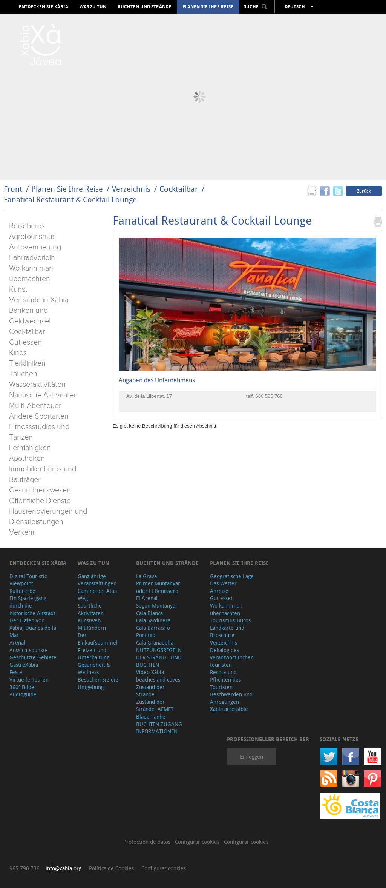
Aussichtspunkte (28, 650)
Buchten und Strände (144, 7)
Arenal (17, 642)
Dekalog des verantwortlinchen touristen (232, 657)
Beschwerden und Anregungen (231, 698)
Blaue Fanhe (150, 716)
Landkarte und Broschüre (227, 631)
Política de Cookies (111, 868)
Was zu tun (93, 7)
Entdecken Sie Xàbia (43, 7)
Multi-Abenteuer (35, 405)
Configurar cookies (198, 841)
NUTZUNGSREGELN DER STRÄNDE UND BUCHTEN (159, 657)
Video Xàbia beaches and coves (158, 675)
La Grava (146, 576)
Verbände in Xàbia (38, 300)
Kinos (18, 352)
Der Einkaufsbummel (98, 638)
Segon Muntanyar (157, 605)
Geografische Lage (232, 576)
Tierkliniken (27, 363)
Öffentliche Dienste (40, 500)
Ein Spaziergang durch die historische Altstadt (32, 605)
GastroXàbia (23, 664)
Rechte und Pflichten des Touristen (225, 679)
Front (13, 189)
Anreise (219, 590)
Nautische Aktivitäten (43, 395)
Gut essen (25, 342)
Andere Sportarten (39, 416)
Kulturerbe (22, 590)
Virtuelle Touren (29, 679)
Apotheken (27, 458)
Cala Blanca (149, 613)
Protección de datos (147, 841)
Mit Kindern (92, 627)
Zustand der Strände (150, 690)
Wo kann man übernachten (226, 609)
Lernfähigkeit (30, 447)
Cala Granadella (154, 642)
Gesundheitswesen (40, 490)
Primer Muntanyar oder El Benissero (158, 587)
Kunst (18, 289)
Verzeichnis (132, 189)
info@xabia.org (63, 868)
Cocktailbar (178, 189)
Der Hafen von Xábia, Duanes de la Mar (32, 628)
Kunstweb (89, 620)
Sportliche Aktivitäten (91, 609)
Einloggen (251, 756)
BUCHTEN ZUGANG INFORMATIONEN (159, 727)
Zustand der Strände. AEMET (154, 705)
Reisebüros (27, 226)
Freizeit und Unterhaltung (93, 653)
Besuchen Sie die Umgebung (98, 683)
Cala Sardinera (153, 620)
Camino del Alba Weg (97, 594)
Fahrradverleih (32, 257)
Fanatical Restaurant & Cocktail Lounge (70, 199)
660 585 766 (268, 396)
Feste (15, 672)
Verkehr (22, 532)
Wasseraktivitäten (37, 384)
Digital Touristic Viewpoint (28, 580)
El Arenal (147, 598)
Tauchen (23, 374)
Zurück (364, 191)
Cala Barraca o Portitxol (153, 631)
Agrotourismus (32, 236)
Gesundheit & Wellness (94, 668)
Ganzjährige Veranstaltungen (97, 580)
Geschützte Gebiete (33, 657)
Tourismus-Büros (230, 620)
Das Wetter (223, 583)
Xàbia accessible (229, 709)
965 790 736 (24, 868)
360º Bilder (23, 687)
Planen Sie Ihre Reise (207, 7)
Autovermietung (35, 247)
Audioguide (23, 694)
